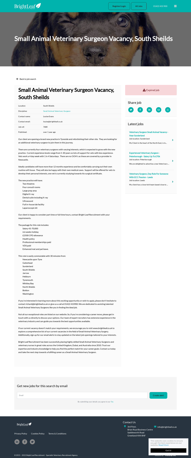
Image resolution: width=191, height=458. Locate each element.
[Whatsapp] (167, 109)
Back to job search (28, 79)
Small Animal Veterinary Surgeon (56, 111)
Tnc (112, 402)
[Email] (158, 109)
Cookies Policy (37, 433)
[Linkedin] (149, 109)
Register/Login (119, 6)
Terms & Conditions (57, 433)
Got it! (168, 450)
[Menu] (175, 6)
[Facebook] (140, 109)
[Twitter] (131, 109)
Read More (164, 445)
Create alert (158, 395)
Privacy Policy (20, 433)
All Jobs (138, 6)
